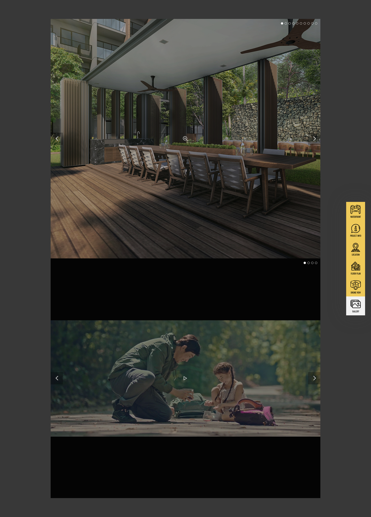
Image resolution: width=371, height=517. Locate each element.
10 (316, 23)
